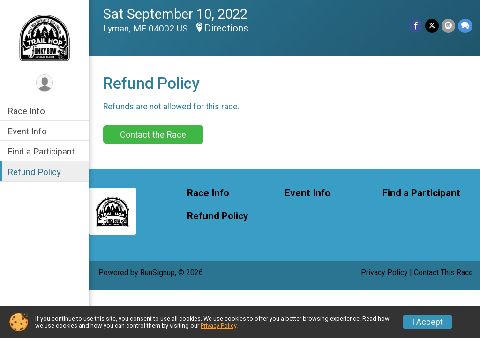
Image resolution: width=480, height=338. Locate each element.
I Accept (427, 322)
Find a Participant (41, 151)
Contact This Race (443, 272)
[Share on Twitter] (432, 25)
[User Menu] (44, 83)
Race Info (26, 111)
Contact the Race (153, 134)
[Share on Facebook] (415, 25)
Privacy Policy (384, 272)
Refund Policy (34, 172)
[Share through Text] (465, 25)
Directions (226, 28)
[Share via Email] (448, 25)
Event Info (27, 131)
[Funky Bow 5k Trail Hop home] (44, 36)
